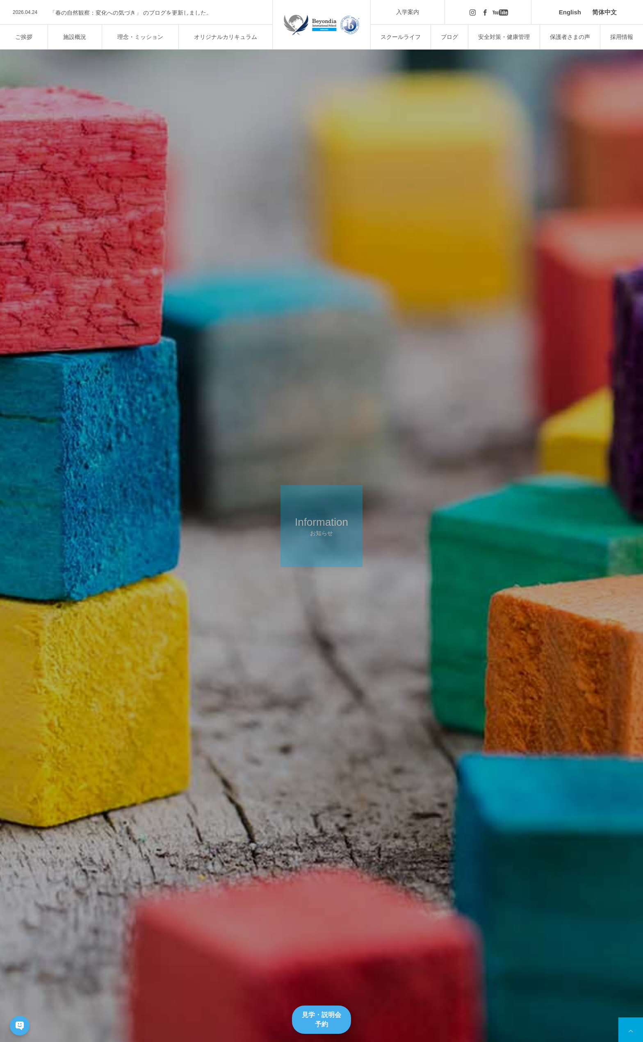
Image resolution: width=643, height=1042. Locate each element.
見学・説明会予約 (321, 1019)
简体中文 (604, 12)
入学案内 (407, 12)
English (570, 12)
